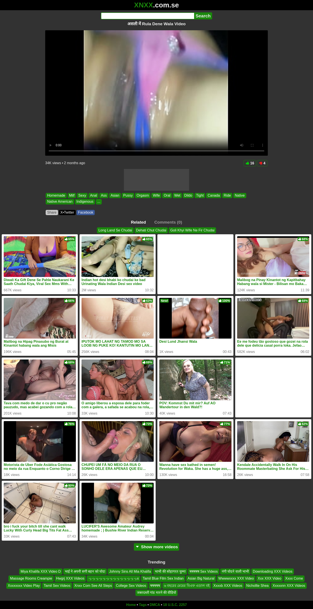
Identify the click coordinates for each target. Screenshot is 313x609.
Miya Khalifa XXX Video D (41, 571)
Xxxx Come (294, 578)
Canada (214, 195)
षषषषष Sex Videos (204, 571)
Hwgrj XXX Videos (70, 578)
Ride (227, 195)
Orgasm (143, 195)
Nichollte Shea (257, 585)
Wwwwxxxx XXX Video (236, 578)
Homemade (56, 195)
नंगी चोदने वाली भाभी (235, 571)
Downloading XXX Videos (272, 571)
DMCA (155, 605)
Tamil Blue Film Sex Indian (163, 578)
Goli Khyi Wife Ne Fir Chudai (192, 230)
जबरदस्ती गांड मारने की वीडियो (156, 592)
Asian (115, 195)
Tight (200, 195)
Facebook (85, 212)
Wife (156, 195)
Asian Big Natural (201, 578)
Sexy (82, 195)
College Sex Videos (131, 585)
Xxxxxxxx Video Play (24, 585)
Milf (72, 195)
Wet (177, 195)
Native (240, 195)
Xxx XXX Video (269, 578)
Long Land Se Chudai (115, 230)
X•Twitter (67, 212)
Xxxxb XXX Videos (227, 585)
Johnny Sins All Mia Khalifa (130, 571)
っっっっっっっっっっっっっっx (113, 578)
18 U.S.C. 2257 (175, 605)
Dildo (188, 195)
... (98, 202)
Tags (143, 605)
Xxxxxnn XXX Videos (289, 585)
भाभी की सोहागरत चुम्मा (170, 571)
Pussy (128, 195)
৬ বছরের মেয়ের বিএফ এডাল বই (187, 585)
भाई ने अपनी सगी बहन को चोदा (85, 571)
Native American (60, 202)
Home (131, 605)
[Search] (147, 15)
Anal (93, 195)
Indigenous (85, 202)
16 (250, 163)
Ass (104, 195)
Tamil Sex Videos (57, 585)
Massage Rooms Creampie (31, 578)
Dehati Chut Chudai (151, 230)
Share (52, 212)
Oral (167, 195)
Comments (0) (168, 222)
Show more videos (156, 547)
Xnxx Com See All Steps (93, 585)
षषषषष (155, 585)
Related (138, 222)
